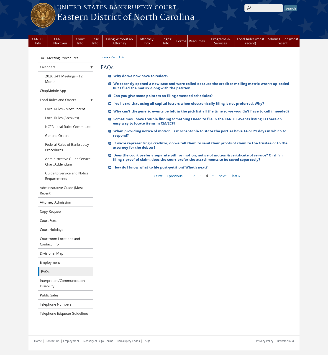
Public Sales (49, 295)
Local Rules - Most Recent (65, 109)
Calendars (47, 67)
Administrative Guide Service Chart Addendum (67, 161)
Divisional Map (51, 253)
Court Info (80, 41)
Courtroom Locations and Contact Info (60, 241)
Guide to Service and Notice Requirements (66, 176)
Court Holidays (51, 229)
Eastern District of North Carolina (126, 17)
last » (236, 175)
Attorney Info (147, 41)
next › (223, 175)
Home (104, 57)
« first (158, 175)
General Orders (57, 135)
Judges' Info (166, 41)
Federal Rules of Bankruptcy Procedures (67, 147)
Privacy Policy (264, 341)
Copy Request (50, 211)
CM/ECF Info (38, 41)
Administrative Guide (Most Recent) (61, 190)
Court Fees (48, 220)
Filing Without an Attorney (119, 41)
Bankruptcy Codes (128, 341)
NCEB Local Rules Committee (67, 126)
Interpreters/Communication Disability (62, 283)
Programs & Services (220, 41)
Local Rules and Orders (58, 99)
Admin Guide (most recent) (283, 41)
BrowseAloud (285, 341)
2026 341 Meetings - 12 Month (64, 79)
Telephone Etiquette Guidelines (64, 313)
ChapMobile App (53, 90)
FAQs (45, 271)
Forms (181, 41)
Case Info (95, 41)
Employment (50, 262)
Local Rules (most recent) (250, 41)
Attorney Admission (55, 202)
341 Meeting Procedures (59, 58)
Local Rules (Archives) (62, 117)
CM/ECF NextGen (60, 41)
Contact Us (52, 341)
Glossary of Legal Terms (98, 341)
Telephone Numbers (56, 304)
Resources (197, 41)
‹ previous (174, 175)
